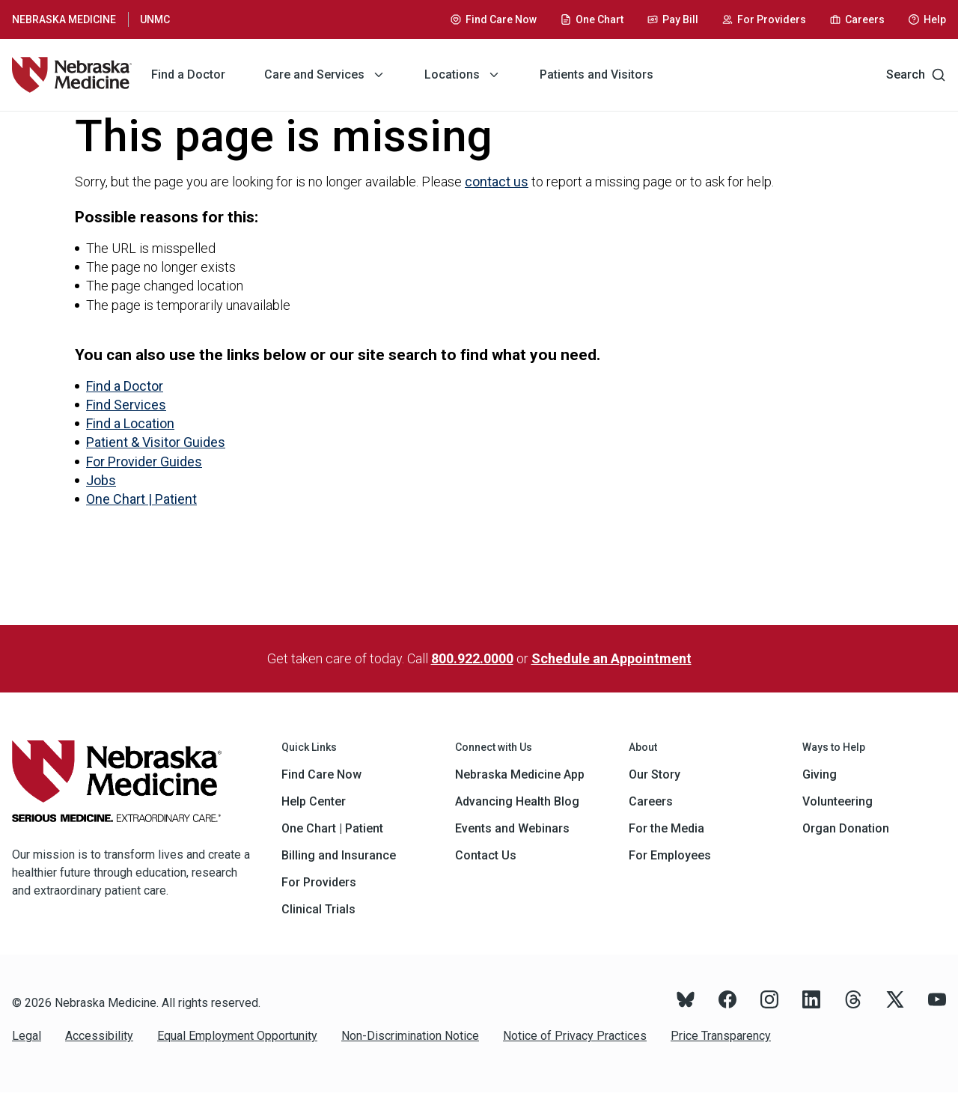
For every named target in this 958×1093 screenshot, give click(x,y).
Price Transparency (721, 1036)
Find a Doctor (124, 386)
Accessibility (99, 1036)
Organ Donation (845, 828)
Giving (819, 774)
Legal (26, 1036)
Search (916, 74)
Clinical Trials (318, 909)
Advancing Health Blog (517, 801)
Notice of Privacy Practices (575, 1036)
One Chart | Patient (141, 499)
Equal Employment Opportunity (237, 1036)
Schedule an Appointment (611, 658)
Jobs (101, 480)
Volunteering (837, 801)
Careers (651, 801)
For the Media (666, 828)
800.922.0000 (472, 658)
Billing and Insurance (338, 855)
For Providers (318, 882)
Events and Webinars (512, 828)
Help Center (313, 801)
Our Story (654, 774)
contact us (496, 181)
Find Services (126, 404)
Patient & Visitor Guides (155, 442)
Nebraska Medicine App (520, 774)
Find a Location (130, 423)
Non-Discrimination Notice (410, 1036)
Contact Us (485, 855)
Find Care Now (321, 774)
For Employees (670, 855)
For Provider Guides (144, 461)
